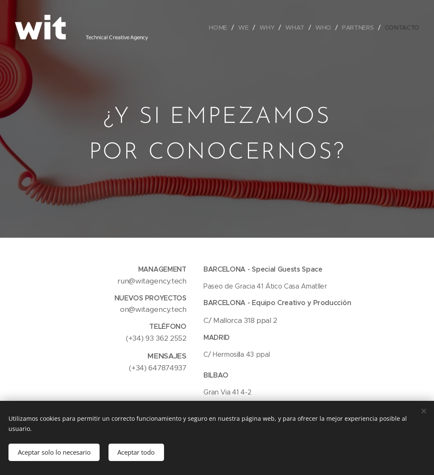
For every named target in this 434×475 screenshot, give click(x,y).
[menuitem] (221, 27)
